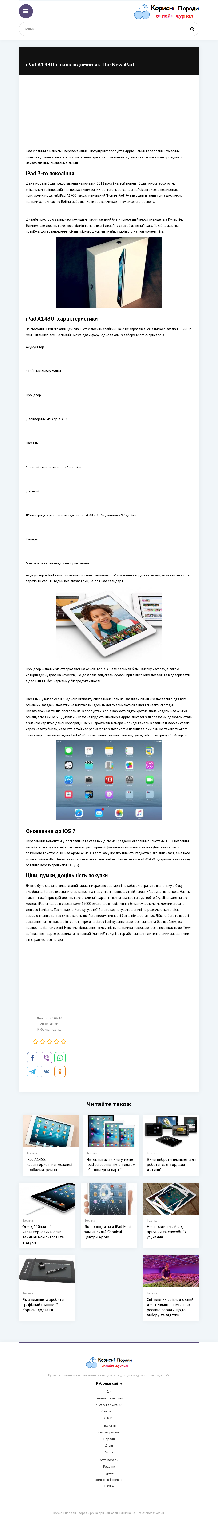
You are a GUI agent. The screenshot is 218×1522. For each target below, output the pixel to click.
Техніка (56, 1029)
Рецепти (109, 1466)
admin (54, 1024)
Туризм (109, 1473)
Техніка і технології (109, 1398)
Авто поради (109, 1460)
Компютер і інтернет (109, 1479)
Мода (109, 1452)
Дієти (109, 1445)
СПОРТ (109, 1418)
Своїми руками (109, 1432)
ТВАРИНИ (109, 1426)
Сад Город (109, 1411)
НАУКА (109, 1486)
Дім (109, 1391)
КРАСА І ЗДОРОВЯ (109, 1405)
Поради (109, 1439)
